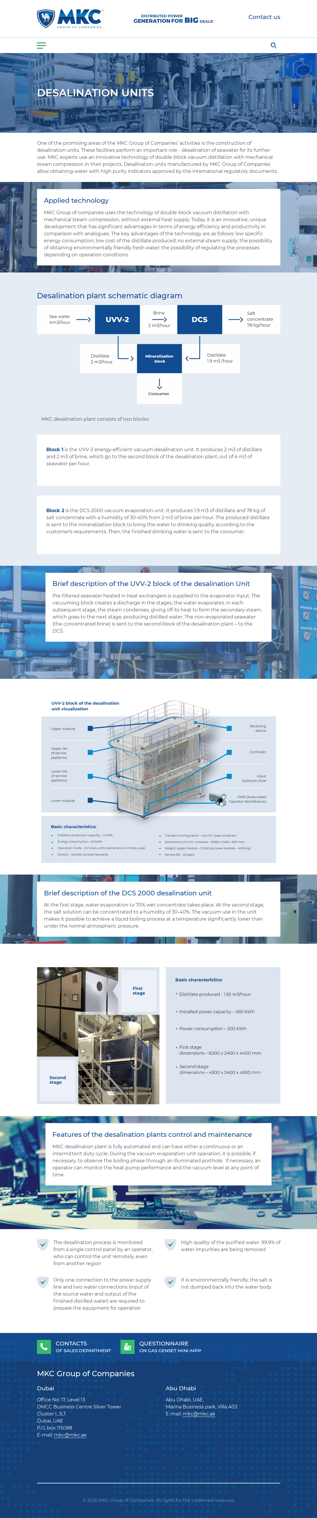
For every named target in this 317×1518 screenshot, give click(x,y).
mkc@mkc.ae (70, 1435)
